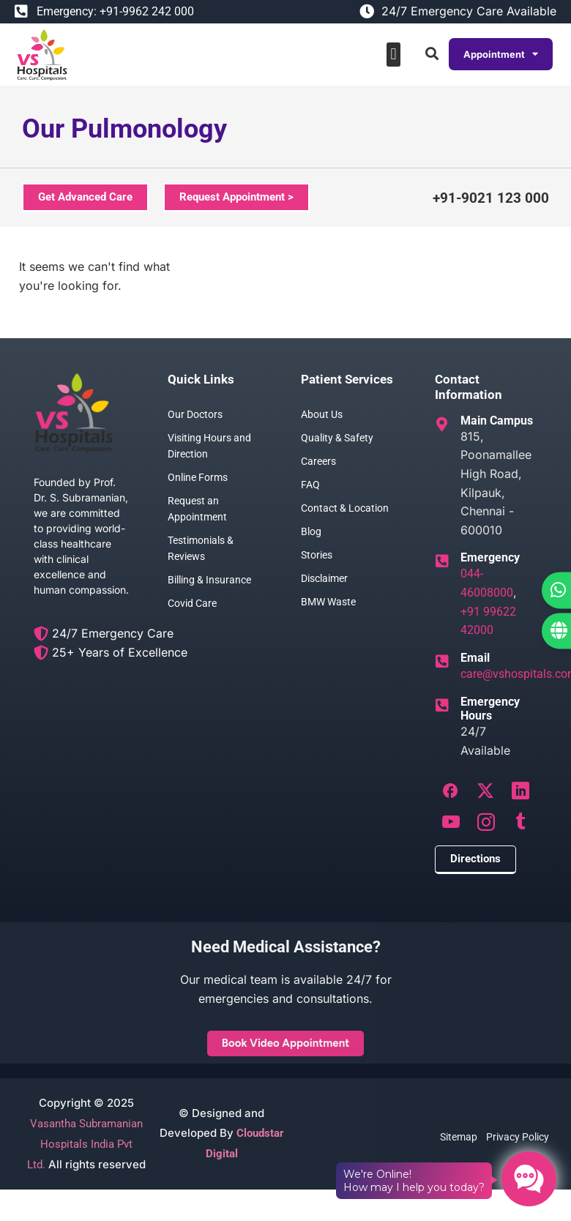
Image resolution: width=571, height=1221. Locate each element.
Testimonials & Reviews (201, 548)
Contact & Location (345, 508)
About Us (322, 414)
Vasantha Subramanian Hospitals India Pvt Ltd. (85, 1144)
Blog (311, 531)
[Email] (442, 661)
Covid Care (192, 603)
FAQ (310, 484)
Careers (318, 461)
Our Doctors (195, 414)
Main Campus (496, 420)
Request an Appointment (197, 509)
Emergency (490, 557)
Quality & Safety (337, 438)
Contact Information (468, 387)
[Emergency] (442, 561)
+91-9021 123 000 (491, 198)
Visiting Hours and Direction (209, 446)
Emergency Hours (490, 708)
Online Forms (198, 477)
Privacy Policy (517, 1137)
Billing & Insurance (209, 580)
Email (475, 658)
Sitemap (458, 1137)
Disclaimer (324, 578)
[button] (393, 54)
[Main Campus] (442, 424)
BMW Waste (328, 602)
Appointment (500, 54)
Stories (316, 555)
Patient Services (347, 379)
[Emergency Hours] (442, 705)
